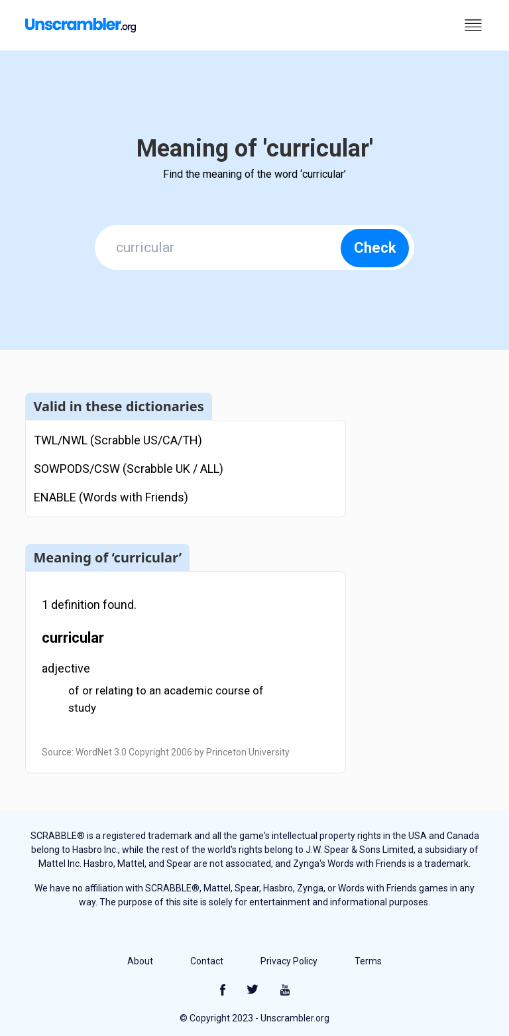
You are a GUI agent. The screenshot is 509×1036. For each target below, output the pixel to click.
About (140, 961)
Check (375, 247)
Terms (368, 961)
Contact (206, 961)
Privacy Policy (288, 961)
